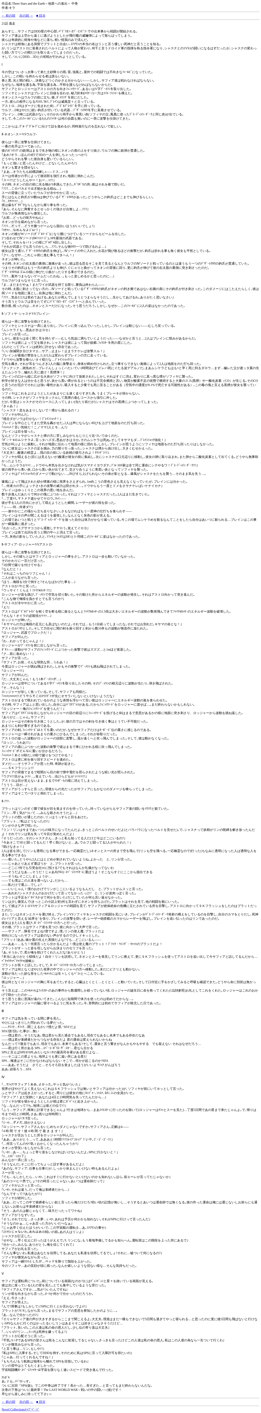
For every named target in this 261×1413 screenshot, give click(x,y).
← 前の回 (8, 15)
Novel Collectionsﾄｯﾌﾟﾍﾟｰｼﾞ (20, 1409)
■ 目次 (40, 15)
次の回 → (26, 15)
